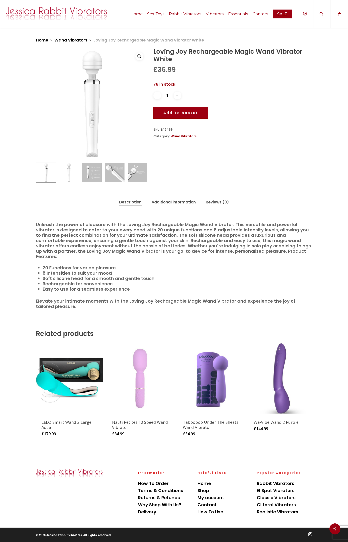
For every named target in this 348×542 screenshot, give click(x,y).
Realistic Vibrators (277, 511)
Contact (207, 504)
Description (130, 202)
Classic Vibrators (276, 497)
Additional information (174, 202)
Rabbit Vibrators (275, 483)
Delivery (147, 511)
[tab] (130, 202)
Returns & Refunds (159, 497)
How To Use (210, 511)
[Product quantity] (167, 95)
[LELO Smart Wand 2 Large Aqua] (69, 378)
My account (211, 497)
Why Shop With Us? (159, 504)
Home (42, 40)
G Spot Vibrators (276, 490)
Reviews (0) (217, 202)
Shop (203, 490)
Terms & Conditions (160, 490)
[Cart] (339, 14)
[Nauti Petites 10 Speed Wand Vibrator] (140, 378)
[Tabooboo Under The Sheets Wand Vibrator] (210, 378)
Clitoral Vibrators (276, 504)
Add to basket (180, 112)
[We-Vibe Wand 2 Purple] (281, 378)
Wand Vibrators (70, 40)
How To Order (153, 483)
